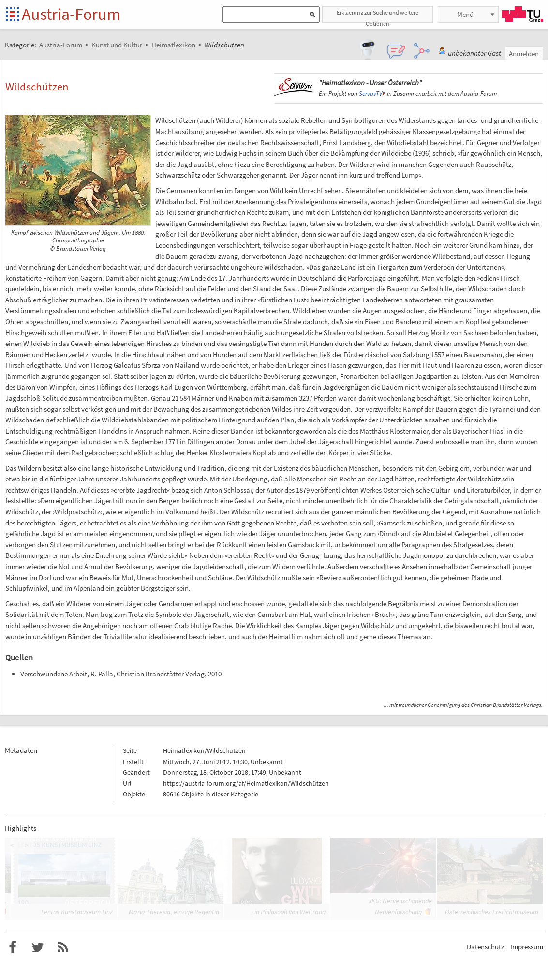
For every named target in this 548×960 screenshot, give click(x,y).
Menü (465, 14)
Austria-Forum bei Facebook (12, 947)
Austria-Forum (71, 14)
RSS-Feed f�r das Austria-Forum (63, 947)
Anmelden (524, 53)
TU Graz (522, 14)
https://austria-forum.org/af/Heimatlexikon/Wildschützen (246, 783)
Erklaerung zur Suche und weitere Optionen (377, 16)
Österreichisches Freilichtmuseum (491, 911)
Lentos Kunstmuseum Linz (77, 911)
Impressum (526, 946)
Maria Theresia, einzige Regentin (174, 911)
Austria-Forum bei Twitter (37, 947)
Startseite (13, 14)
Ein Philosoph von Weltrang (288, 911)
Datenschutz (485, 946)
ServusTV (370, 94)
